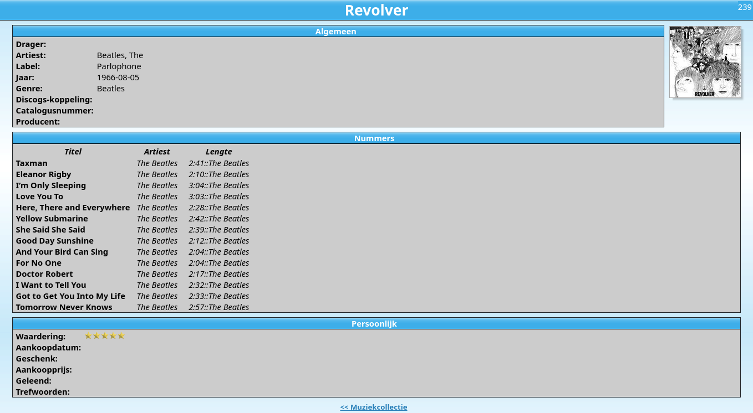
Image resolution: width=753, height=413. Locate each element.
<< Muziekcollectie (373, 407)
